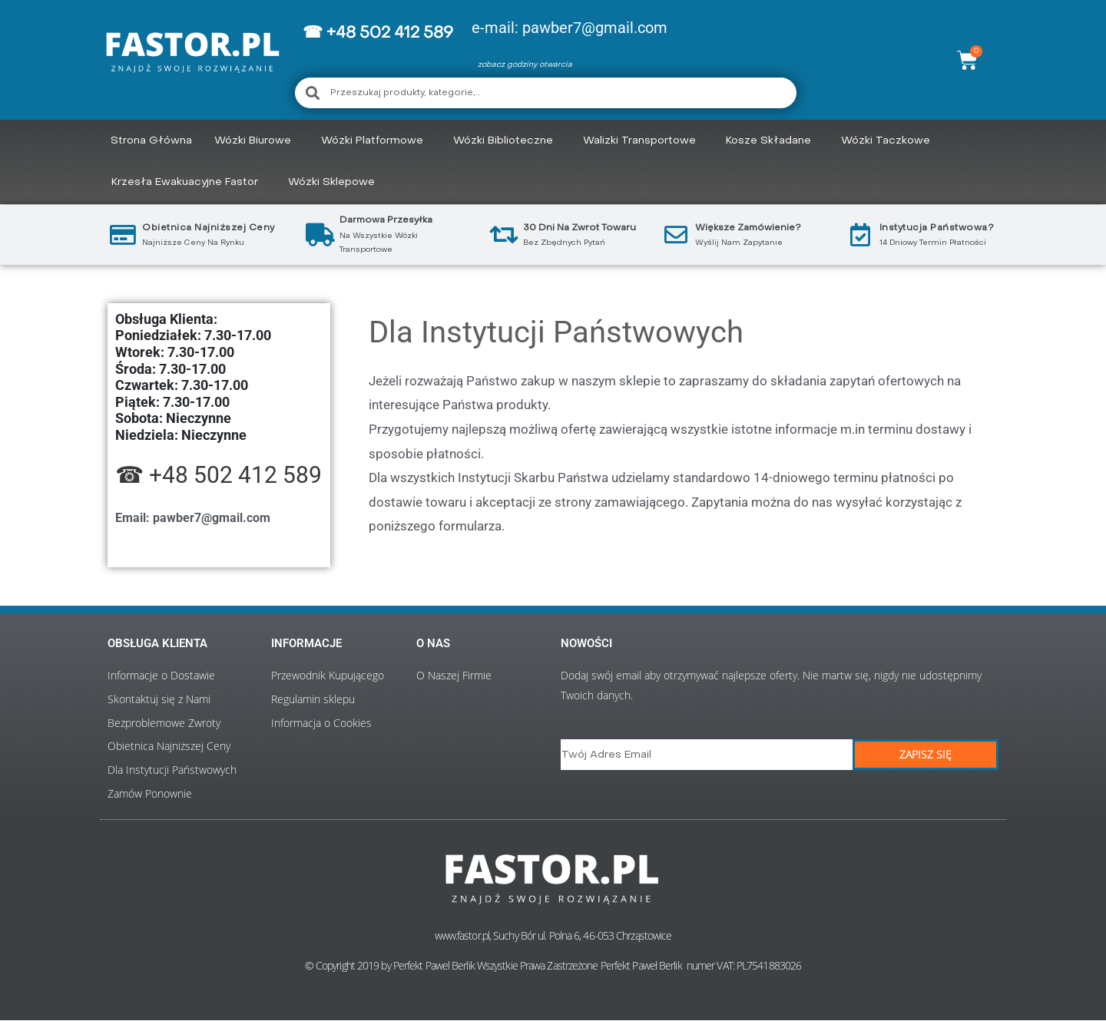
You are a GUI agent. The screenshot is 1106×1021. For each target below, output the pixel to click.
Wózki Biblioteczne (507, 141)
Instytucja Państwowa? (937, 228)
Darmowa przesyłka (385, 220)
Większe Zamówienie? (748, 228)
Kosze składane (772, 141)
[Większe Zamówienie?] (675, 234)
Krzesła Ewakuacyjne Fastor (188, 182)
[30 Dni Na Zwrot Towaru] (503, 234)
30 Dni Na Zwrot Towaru (579, 228)
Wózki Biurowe (256, 141)
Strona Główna (151, 141)
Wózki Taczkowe (889, 141)
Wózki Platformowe (376, 141)
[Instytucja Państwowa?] (860, 234)
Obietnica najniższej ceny (208, 228)
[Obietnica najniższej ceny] (122, 234)
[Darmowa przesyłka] (320, 234)
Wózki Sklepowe (335, 182)
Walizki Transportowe (643, 141)
